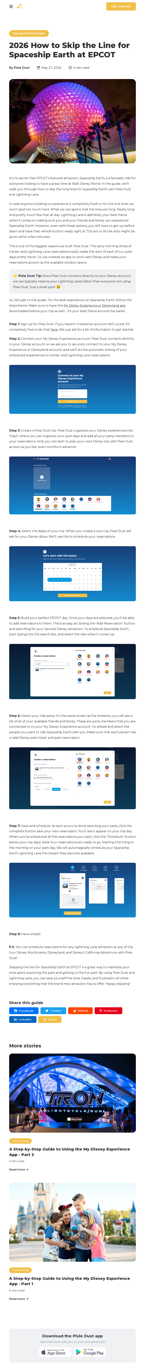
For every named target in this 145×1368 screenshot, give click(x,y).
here (54, 329)
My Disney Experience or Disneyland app (95, 305)
